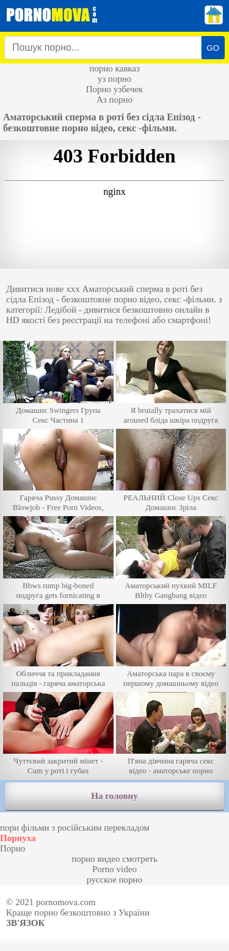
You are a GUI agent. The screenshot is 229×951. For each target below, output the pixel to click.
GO (212, 48)
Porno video (114, 869)
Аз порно (114, 99)
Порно (12, 848)
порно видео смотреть (114, 859)
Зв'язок (25, 923)
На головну (114, 796)
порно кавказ (114, 68)
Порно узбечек (115, 89)
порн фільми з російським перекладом (75, 828)
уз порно (115, 79)
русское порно (114, 879)
